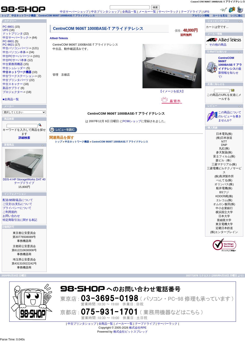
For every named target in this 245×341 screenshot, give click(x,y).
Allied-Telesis (59, 38)
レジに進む (237, 15)
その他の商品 (217, 44)
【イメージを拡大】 (171, 90)
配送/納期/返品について (18, 200)
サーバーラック (168, 11)
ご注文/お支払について (17, 204)
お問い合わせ (11, 216)
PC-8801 (8, 26)
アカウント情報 (200, 15)
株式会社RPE (137, 327)
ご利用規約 (10, 212)
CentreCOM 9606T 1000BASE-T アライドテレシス (120, 141)
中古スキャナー (13, 84)
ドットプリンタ (13, 33)
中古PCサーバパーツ (16, 56)
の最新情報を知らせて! (230, 67)
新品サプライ (11, 88)
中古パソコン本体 (14, 52)
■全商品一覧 (11, 99)
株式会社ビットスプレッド (130, 331)
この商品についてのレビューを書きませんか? (229, 116)
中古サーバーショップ (74, 11)
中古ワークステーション (18, 76)
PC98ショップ (132, 121)
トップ (58, 141)
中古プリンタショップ (105, 11)
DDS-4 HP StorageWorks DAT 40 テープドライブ (24, 181)
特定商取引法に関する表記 (20, 220)
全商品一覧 (129, 11)
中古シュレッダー (14, 68)
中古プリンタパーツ (15, 80)
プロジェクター (13, 92)
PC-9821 (8, 44)
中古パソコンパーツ (15, 48)
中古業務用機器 (13, 64)
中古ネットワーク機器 (77, 141)
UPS (206, 11)
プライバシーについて (17, 208)
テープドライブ (191, 11)
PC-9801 (8, 41)
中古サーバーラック (15, 37)
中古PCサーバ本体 (15, 60)
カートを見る (220, 15)
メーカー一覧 (147, 11)
